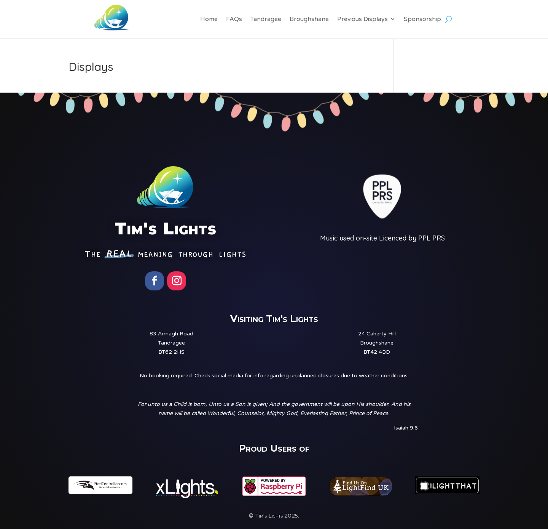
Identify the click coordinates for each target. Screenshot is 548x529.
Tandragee (265, 19)
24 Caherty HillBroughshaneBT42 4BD (377, 342)
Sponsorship (422, 19)
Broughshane (309, 19)
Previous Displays (362, 19)
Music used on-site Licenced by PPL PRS (382, 238)
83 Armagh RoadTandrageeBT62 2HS (171, 342)
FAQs (234, 19)
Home (209, 19)
